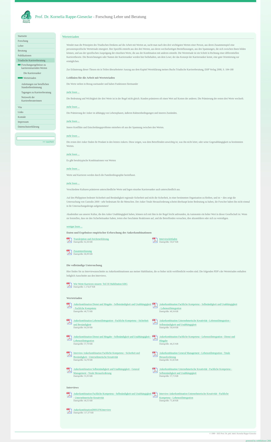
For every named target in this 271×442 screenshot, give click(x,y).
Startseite (22, 36)
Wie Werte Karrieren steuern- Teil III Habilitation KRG (100, 284)
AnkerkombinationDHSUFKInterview (92, 410)
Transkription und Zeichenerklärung (91, 239)
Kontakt (22, 117)
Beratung (22, 50)
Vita (20, 107)
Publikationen (24, 55)
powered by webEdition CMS (258, 440)
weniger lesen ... (74, 226)
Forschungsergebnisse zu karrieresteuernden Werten (34, 66)
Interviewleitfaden (168, 239)
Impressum (23, 122)
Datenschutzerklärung (28, 126)
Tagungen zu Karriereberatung (36, 92)
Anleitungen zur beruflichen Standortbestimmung (35, 86)
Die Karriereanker (32, 73)
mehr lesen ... (73, 92)
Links (20, 112)
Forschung (23, 41)
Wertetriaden (30, 78)
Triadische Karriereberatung (31, 60)
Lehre (21, 45)
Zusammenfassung (82, 251)
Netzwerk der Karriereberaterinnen (31, 99)
